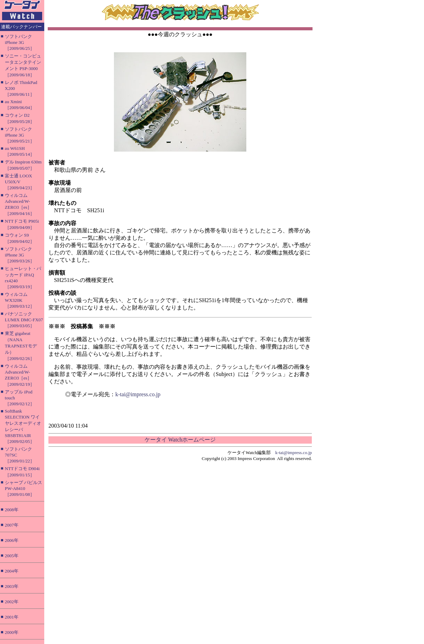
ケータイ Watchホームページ (180, 440)
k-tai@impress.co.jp (137, 394)
